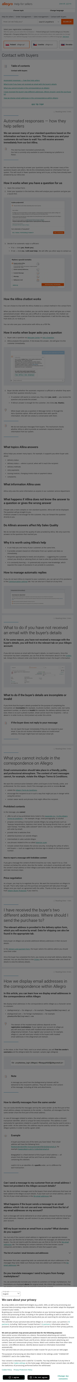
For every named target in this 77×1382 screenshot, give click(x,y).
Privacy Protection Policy (23, 1370)
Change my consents (63, 1377)
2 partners (46, 1324)
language (6, 1291)
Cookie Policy (7, 1370)
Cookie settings (19, 1363)
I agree (13, 1377)
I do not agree (38, 1377)
